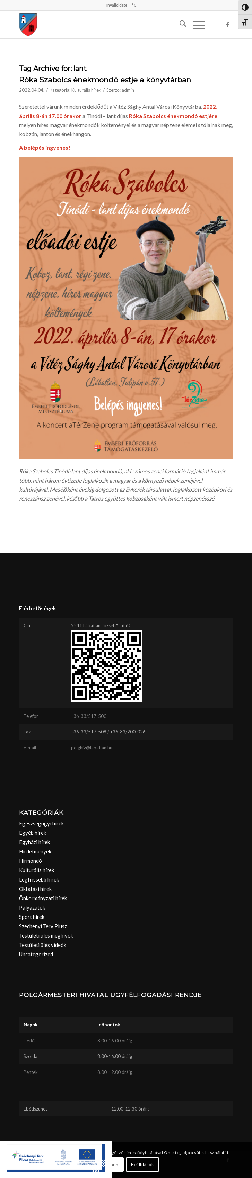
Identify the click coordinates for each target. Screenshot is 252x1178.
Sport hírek (31, 917)
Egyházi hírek (34, 842)
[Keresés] (179, 24)
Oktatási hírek (35, 889)
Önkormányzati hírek (43, 898)
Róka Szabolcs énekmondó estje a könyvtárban (105, 79)
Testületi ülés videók (42, 945)
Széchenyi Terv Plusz (43, 926)
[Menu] (195, 24)
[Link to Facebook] (228, 24)
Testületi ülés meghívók (46, 935)
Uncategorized (36, 954)
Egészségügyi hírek (41, 823)
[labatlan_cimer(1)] (104, 24)
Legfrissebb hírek (39, 879)
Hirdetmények (35, 851)
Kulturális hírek (86, 90)
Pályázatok (32, 907)
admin (128, 90)
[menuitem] (179, 24)
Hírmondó (30, 861)
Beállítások (142, 1164)
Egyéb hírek (32, 833)
